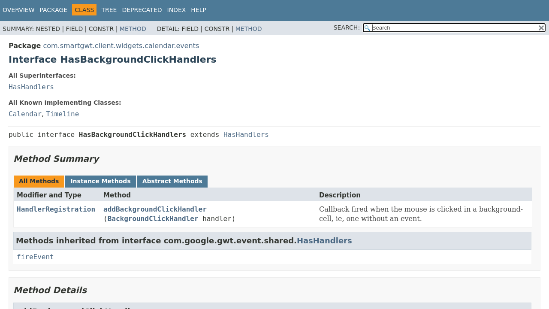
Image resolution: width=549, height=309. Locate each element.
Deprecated (142, 9)
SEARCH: (347, 27)
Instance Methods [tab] (100, 181)
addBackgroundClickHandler (155, 209)
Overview (19, 9)
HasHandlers (31, 87)
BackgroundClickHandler (153, 219)
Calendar (25, 114)
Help (198, 9)
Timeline (62, 114)
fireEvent (35, 257)
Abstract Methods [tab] (172, 181)
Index (176, 9)
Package (54, 9)
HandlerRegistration (56, 209)
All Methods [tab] (39, 181)
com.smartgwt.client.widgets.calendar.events (121, 46)
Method (133, 28)
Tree (109, 9)
